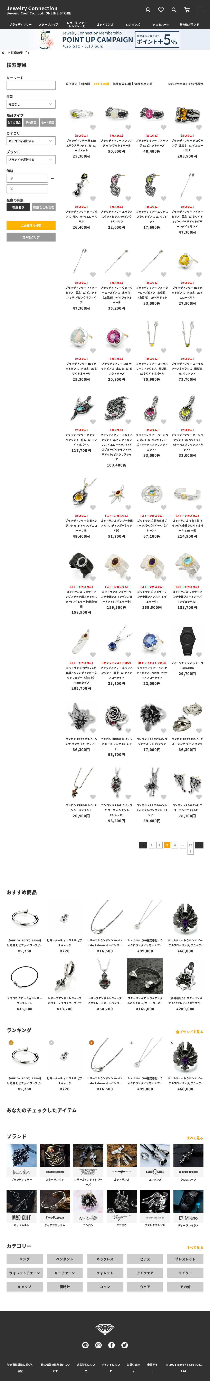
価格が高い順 (143, 83)
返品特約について (86, 1368)
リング (24, 1258)
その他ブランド (189, 24)
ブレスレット (185, 1258)
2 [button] (160, 845)
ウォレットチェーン (24, 1272)
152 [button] (191, 848)
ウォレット (105, 1272)
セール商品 (48, 122)
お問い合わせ (133, 1368)
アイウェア (145, 1272)
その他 (185, 1286)
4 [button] (175, 845)
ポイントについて (111, 1368)
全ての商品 (14, 122)
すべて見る (195, 1137)
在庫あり (18, 207)
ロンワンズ (133, 24)
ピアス (145, 1258)
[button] (143, 845)
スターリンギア (49, 24)
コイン (105, 1286)
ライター (185, 1272)
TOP (3, 53)
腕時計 (65, 1286)
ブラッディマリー (20, 24)
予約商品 (31, 122)
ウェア (145, 1286)
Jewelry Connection (32, 8)
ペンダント (64, 1258)
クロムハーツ (161, 24)
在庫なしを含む (43, 207)
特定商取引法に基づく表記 (20, 1368)
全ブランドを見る (189, 1031)
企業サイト (152, 1368)
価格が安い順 (122, 83)
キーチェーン (65, 1272)
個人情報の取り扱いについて (55, 1368)
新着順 (85, 83)
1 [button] (152, 845)
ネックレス (105, 1258)
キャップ (24, 1286)
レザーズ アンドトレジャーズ (77, 24)
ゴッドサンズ (105, 24)
